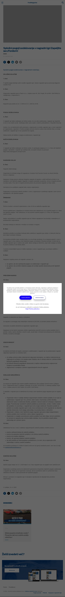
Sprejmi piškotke (25, 297)
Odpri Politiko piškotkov (32, 309)
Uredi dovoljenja (39, 297)
